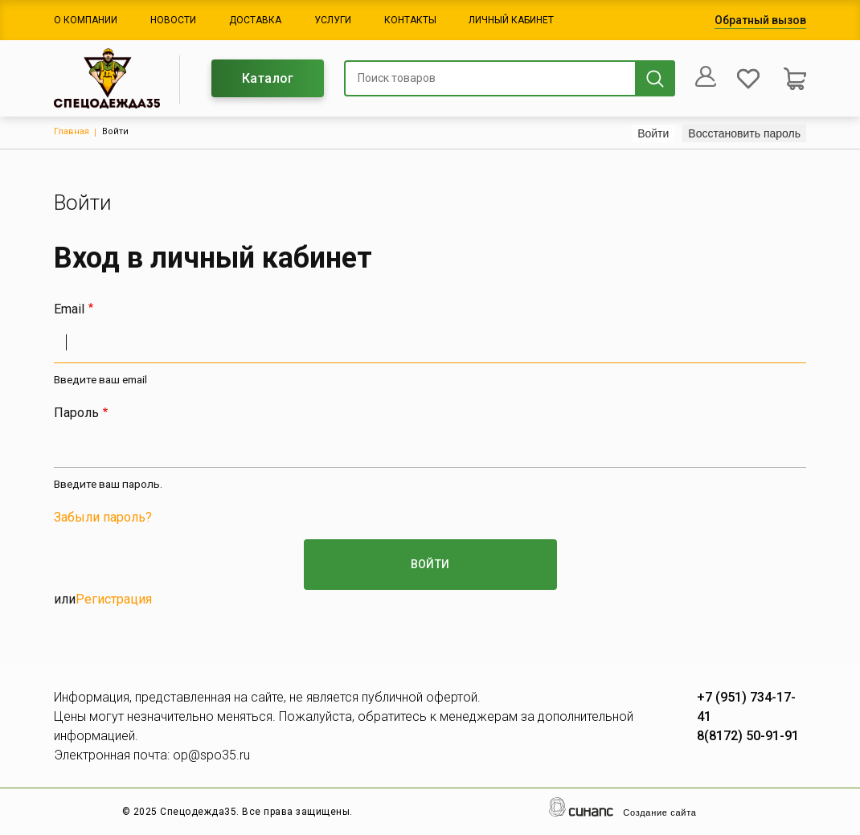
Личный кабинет (511, 20)
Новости (173, 20)
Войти (655, 133)
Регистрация (114, 599)
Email (69, 309)
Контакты (410, 20)
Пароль (76, 412)
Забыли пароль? (103, 517)
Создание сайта (659, 812)
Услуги (332, 20)
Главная (71, 131)
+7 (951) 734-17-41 (746, 707)
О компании (85, 20)
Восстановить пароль (744, 133)
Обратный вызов (760, 20)
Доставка (255, 20)
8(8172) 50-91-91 (748, 735)
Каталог (268, 78)
